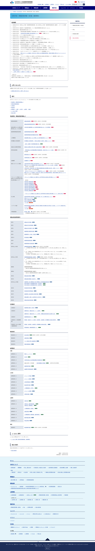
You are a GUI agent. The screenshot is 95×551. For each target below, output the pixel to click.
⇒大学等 (21, 109)
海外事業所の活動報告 (53, 467)
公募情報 (12, 492)
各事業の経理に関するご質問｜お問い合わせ (20, 90)
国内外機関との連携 (64, 467)
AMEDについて (14, 464)
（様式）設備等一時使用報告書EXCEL (33, 143)
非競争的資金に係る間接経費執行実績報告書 (34, 360)
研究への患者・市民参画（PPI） (36, 472)
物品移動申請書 (29, 427)
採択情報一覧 (30, 499)
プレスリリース (14, 486)
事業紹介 (12, 476)
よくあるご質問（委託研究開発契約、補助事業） (20, 439)
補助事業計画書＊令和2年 (31, 307)
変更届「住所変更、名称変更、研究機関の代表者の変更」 (37, 324)
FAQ (24, 507)
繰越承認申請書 (29, 366)
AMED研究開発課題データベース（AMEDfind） (36, 486)
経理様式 (13, 109)
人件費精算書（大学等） (30, 388)
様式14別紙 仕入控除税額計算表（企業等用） (34, 284)
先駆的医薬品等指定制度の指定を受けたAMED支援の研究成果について (25, 488)
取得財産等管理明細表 (30, 291)
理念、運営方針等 (27, 467)
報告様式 (13, 107)
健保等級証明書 (29, 417)
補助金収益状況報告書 (30, 300)
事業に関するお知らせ (37, 513)
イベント (28, 513)
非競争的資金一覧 (29, 157)
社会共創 (26, 472)
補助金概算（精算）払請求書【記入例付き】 (34, 297)
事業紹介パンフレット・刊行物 (42, 527)
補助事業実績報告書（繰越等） (32, 257)
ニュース (12, 510)
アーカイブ (53, 527)
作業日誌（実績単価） (30, 405)
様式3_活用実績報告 (30, 201)
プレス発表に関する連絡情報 (31, 341)
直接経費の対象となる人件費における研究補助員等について (37, 137)
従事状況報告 (28, 394)
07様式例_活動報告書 (30, 190)
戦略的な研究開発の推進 (50, 472)
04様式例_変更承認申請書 (31, 186)
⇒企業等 (25, 109)
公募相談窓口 (21, 494)
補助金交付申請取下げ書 (30, 228)
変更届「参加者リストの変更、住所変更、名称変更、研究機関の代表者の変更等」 (42, 319)
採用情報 (47, 4)
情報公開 (13, 472)
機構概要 (19, 467)
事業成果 (12, 483)
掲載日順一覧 (45, 499)
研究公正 (19, 472)
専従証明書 (28, 420)
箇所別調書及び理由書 (43, 363)
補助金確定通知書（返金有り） (32, 278)
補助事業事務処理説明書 (30, 131)
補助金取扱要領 (29, 121)
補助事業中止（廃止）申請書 (31, 234)
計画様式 (13, 105)
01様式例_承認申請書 (30, 181)
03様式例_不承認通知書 (30, 184)
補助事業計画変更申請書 (30, 231)
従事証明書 (28, 411)
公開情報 (52, 4)
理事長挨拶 (13, 467)
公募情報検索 (13, 494)
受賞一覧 (59, 486)
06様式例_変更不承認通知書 (31, 189)
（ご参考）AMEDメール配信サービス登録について (24, 71)
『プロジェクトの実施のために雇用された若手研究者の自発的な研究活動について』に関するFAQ (45, 193)
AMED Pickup (25, 527)
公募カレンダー (31, 494)
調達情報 (40, 4)
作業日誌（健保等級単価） (31, 403)
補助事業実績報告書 (30, 246)
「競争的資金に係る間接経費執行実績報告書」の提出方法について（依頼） (40, 150)
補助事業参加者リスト (30, 316)
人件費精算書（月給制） (30, 408)
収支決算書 (28, 335)
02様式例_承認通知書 (30, 183)
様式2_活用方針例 (29, 199)
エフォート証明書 (29, 391)
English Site (82, 1)
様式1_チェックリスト (30, 198)
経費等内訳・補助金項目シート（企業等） (34, 310)
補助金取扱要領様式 (15, 103)
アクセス (57, 4)
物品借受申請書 (29, 385)
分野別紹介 (22, 479)
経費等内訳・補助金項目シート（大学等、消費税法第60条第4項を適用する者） (41, 313)
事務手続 (14, 11)
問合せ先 (62, 4)
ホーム (12, 460)
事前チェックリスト (30, 353)
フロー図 (28, 202)
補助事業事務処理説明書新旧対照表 (32, 134)
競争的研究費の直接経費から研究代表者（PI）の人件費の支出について (39, 196)
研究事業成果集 (52, 486)
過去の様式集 (19, 11)
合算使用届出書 (29, 381)
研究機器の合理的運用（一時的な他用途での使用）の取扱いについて (39, 140)
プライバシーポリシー (48, 545)
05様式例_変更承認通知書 (31, 187)
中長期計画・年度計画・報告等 (40, 467)
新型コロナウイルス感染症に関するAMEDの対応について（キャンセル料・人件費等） (42, 165)
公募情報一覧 (22, 499)
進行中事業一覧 (14, 479)
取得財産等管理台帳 (30, 287)
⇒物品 (29, 109)
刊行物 (12, 524)
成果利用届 (28, 338)
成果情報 (21, 486)
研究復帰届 (28, 237)
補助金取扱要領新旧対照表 (31, 124)
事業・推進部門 (74, 467)
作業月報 (27, 400)
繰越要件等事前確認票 (30, 369)
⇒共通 (17, 109)
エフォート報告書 (29, 378)
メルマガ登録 (68, 4)
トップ (11, 11)
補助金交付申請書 (29, 222)
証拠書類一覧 (28, 160)
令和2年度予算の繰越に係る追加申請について (31, 33)
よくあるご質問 (14, 111)
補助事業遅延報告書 (30, 240)
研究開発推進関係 (30, 479)
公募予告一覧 (14, 499)
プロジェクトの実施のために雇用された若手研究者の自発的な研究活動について (41, 177)
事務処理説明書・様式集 (44, 494)
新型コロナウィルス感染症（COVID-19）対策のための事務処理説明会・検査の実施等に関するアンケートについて (43, 53)
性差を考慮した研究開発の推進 (64, 472)
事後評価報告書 (29, 344)
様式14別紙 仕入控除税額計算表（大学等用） (34, 283)
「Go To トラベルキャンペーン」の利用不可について (36, 171)
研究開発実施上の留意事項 (56, 494)
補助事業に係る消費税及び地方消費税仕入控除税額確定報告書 (38, 281)
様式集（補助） (28, 211)
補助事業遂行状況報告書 (30, 243)
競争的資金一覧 (29, 154)
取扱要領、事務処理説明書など (17, 102)
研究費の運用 (30, 507)
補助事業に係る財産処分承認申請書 (33, 294)
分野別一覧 (38, 499)
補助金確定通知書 (29, 275)
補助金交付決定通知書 (30, 225)
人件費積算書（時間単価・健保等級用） (33, 414)
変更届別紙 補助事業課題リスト (32, 327)
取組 (12, 470)
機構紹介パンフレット (15, 527)
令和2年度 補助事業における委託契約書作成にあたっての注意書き (38, 127)
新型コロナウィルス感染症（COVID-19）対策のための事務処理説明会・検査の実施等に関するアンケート (45, 172)
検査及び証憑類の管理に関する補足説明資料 (34, 146)
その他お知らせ (47, 513)
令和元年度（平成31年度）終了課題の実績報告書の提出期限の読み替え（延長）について (43, 168)
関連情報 (66, 494)
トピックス (22, 513)
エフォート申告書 (29, 375)
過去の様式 (13, 112)
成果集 (31, 527)
